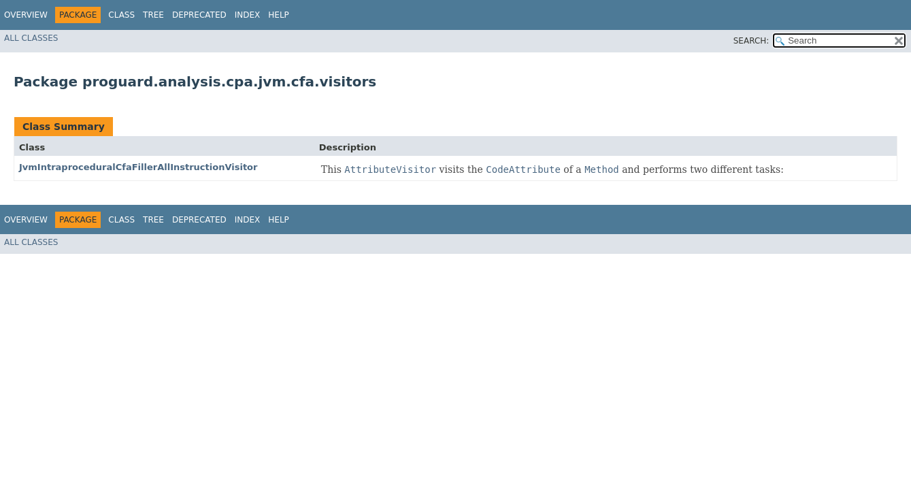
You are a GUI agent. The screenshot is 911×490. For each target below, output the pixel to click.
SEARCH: (751, 41)
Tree (153, 15)
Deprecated (199, 15)
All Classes (31, 38)
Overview (26, 15)
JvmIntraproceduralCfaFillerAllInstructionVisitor (138, 167)
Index (248, 15)
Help (278, 15)
